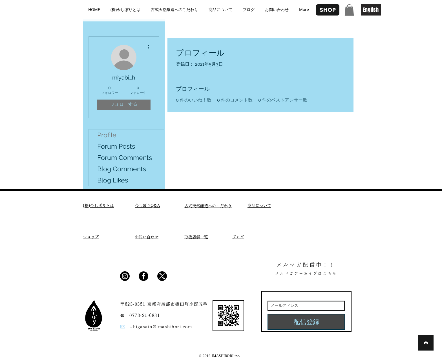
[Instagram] (125, 276)
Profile (106, 135)
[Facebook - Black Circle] (143, 276)
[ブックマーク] (426, 343)
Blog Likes (112, 180)
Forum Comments (124, 157)
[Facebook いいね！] (185, 278)
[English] (371, 10)
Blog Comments (121, 169)
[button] (349, 10)
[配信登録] (306, 322)
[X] (162, 276)
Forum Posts (116, 146)
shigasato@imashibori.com (161, 327)
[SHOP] (327, 10)
